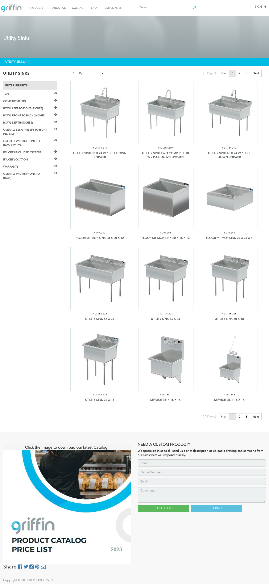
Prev (224, 73)
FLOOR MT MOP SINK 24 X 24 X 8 (229, 238)
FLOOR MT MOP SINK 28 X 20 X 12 (100, 238)
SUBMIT (216, 508)
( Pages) (209, 73)
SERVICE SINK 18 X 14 (165, 400)
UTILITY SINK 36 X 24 (165, 319)
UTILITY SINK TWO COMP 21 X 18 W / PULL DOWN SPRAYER (165, 155)
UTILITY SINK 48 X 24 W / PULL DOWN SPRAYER (229, 155)
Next (256, 73)
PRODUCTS (37, 7)
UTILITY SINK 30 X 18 (229, 319)
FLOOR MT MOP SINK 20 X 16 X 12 (165, 238)
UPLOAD (163, 508)
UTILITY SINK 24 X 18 (99, 400)
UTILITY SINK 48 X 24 (99, 319)
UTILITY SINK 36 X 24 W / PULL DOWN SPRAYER (99, 155)
